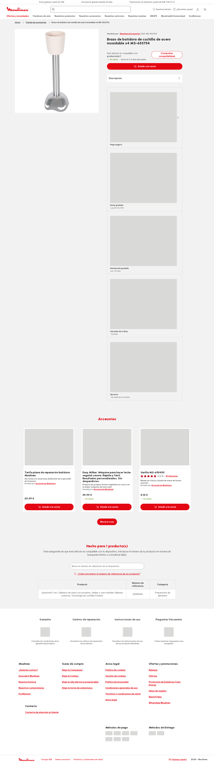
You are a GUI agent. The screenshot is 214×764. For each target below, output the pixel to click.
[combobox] (107, 566)
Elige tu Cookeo (70, 676)
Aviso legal (111, 700)
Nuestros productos (65, 16)
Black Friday (155, 697)
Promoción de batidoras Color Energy (165, 683)
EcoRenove (195, 16)
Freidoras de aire (42, 16)
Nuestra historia (27, 682)
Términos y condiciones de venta (123, 694)
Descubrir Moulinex (29, 676)
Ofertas (153, 676)
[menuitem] (18, 16)
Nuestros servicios (114, 16)
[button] (161, 9)
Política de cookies (115, 670)
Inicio (17, 22)
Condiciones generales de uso (121, 688)
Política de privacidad (116, 682)
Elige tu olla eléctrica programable (80, 682)
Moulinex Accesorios (130, 34)
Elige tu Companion (72, 670)
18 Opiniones (172, 476)
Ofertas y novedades (18, 16)
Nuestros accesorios (90, 16)
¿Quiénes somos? (28, 670)
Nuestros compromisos (31, 688)
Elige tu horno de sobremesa (77, 688)
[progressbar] (143, 117)
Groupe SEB (46, 759)
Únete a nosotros (62, 759)
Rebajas (153, 670)
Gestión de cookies (115, 676)
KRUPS (153, 16)
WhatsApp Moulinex (159, 702)
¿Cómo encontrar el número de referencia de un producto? (107, 574)
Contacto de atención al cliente (42, 712)
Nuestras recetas (137, 16)
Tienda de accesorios (36, 22)
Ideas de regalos (157, 691)
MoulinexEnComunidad (173, 16)
